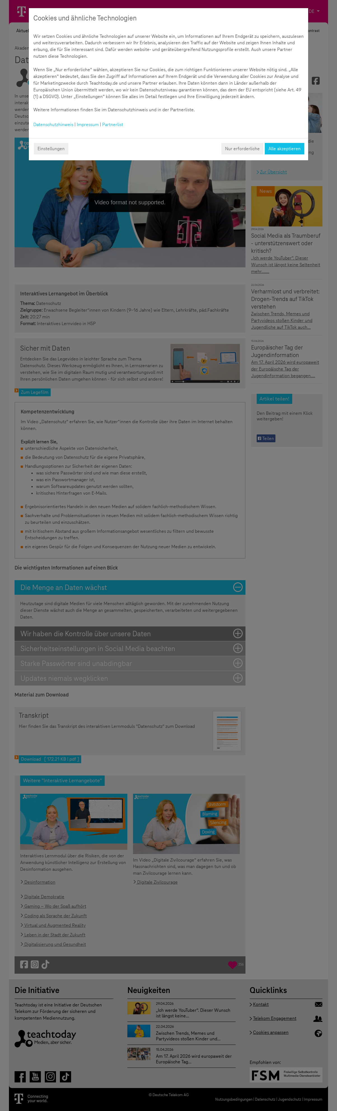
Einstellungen (51, 149)
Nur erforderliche (242, 149)
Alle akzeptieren (284, 149)
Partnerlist (112, 125)
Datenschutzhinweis (53, 125)
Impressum (88, 125)
